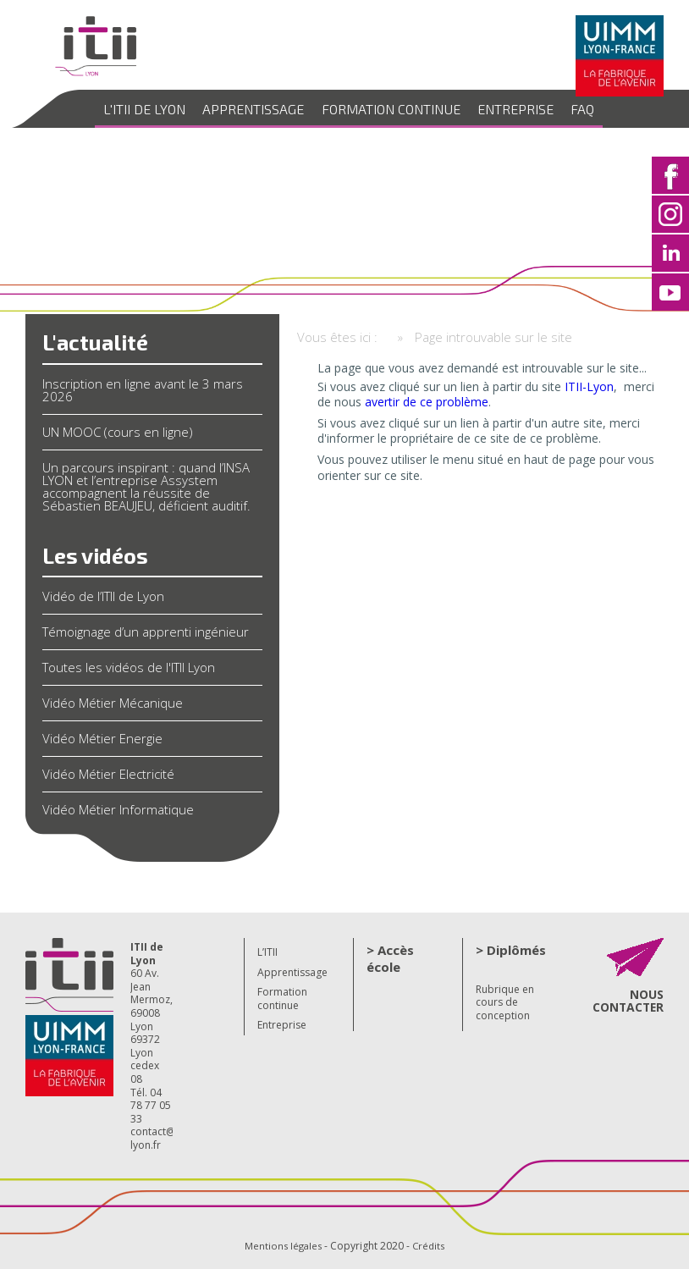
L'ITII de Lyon (159, 109)
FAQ (569, 109)
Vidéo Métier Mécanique (112, 702)
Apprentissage (260, 109)
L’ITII (267, 952)
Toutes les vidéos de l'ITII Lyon (128, 667)
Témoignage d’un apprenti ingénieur (145, 631)
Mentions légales (282, 1246)
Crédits (430, 1246)
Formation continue (391, 109)
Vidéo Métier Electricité (108, 773)
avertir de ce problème (426, 402)
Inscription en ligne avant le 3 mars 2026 (142, 390)
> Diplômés (511, 949)
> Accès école (390, 958)
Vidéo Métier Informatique (118, 809)
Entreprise (509, 109)
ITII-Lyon (589, 386)
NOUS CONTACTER (630, 999)
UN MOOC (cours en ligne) (117, 431)
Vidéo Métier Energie (102, 738)
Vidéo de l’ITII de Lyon (103, 596)
